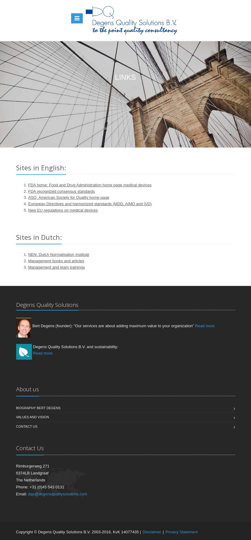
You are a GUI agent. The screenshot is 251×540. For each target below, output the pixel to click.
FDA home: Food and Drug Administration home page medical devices (90, 185)
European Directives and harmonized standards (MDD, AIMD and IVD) (90, 204)
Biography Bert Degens (38, 408)
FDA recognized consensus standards (61, 191)
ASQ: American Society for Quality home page (69, 197)
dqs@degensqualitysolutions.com (57, 494)
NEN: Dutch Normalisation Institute (58, 254)
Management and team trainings (56, 267)
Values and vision (32, 417)
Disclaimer (152, 532)
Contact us (27, 426)
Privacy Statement (182, 532)
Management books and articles (56, 261)
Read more (204, 326)
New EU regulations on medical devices (63, 210)
